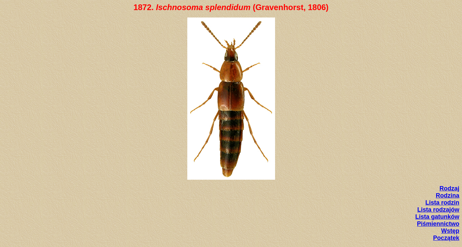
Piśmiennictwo (438, 223)
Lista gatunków (437, 216)
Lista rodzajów (438, 209)
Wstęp (450, 230)
